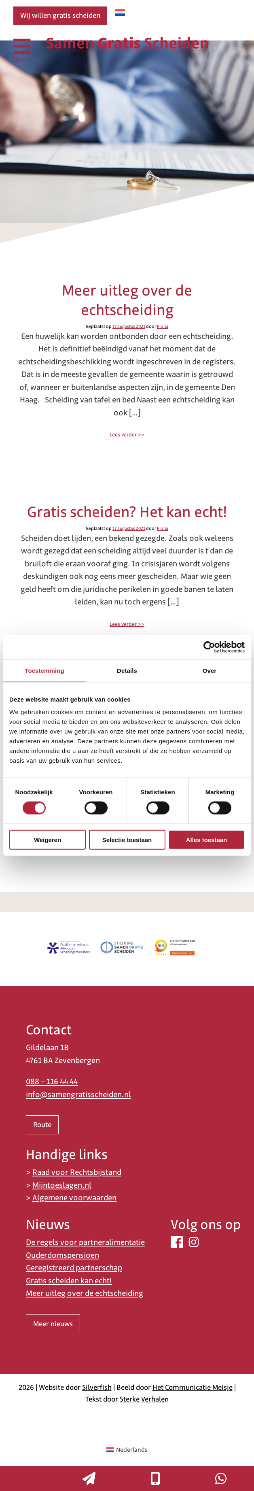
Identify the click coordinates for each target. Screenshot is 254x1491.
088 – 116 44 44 (52, 1081)
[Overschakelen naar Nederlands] (120, 12)
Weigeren (47, 839)
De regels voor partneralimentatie (85, 1242)
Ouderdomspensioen (62, 1255)
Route (42, 1124)
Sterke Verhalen (144, 1399)
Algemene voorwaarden (74, 1198)
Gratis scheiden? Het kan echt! (127, 512)
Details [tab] (127, 670)
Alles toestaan (206, 839)
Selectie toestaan (127, 839)
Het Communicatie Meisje (192, 1387)
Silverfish (97, 1387)
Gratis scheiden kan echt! (69, 1281)
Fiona (162, 326)
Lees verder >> (127, 434)
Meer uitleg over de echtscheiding (127, 300)
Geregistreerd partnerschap (74, 1268)
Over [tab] (210, 670)
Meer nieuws (53, 1324)
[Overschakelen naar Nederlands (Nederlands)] (127, 1449)
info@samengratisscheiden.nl (78, 1094)
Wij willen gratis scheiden (60, 15)
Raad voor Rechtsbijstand (76, 1172)
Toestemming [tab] (44, 670)
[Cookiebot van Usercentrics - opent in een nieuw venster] (209, 647)
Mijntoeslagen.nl (61, 1185)
